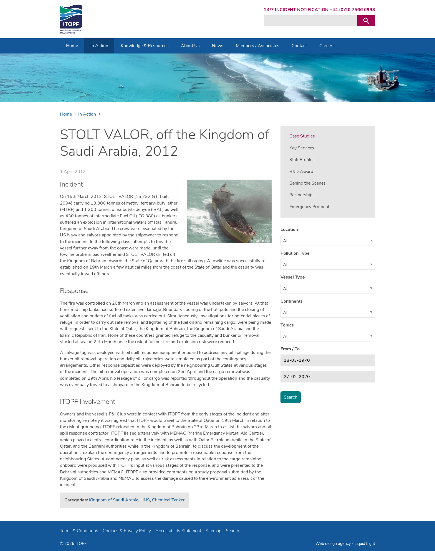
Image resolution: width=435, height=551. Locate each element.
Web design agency (333, 543)
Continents (291, 301)
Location (289, 229)
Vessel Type (292, 277)
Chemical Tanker (168, 500)
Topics (287, 325)
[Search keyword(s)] (310, 20)
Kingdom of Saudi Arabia (113, 500)
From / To (290, 349)
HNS (145, 500)
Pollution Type (295, 253)
